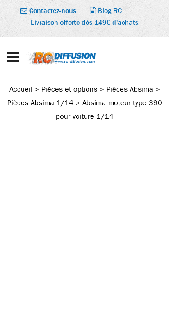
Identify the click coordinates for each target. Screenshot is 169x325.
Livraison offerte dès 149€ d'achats (84, 22)
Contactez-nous (48, 10)
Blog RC (106, 10)
